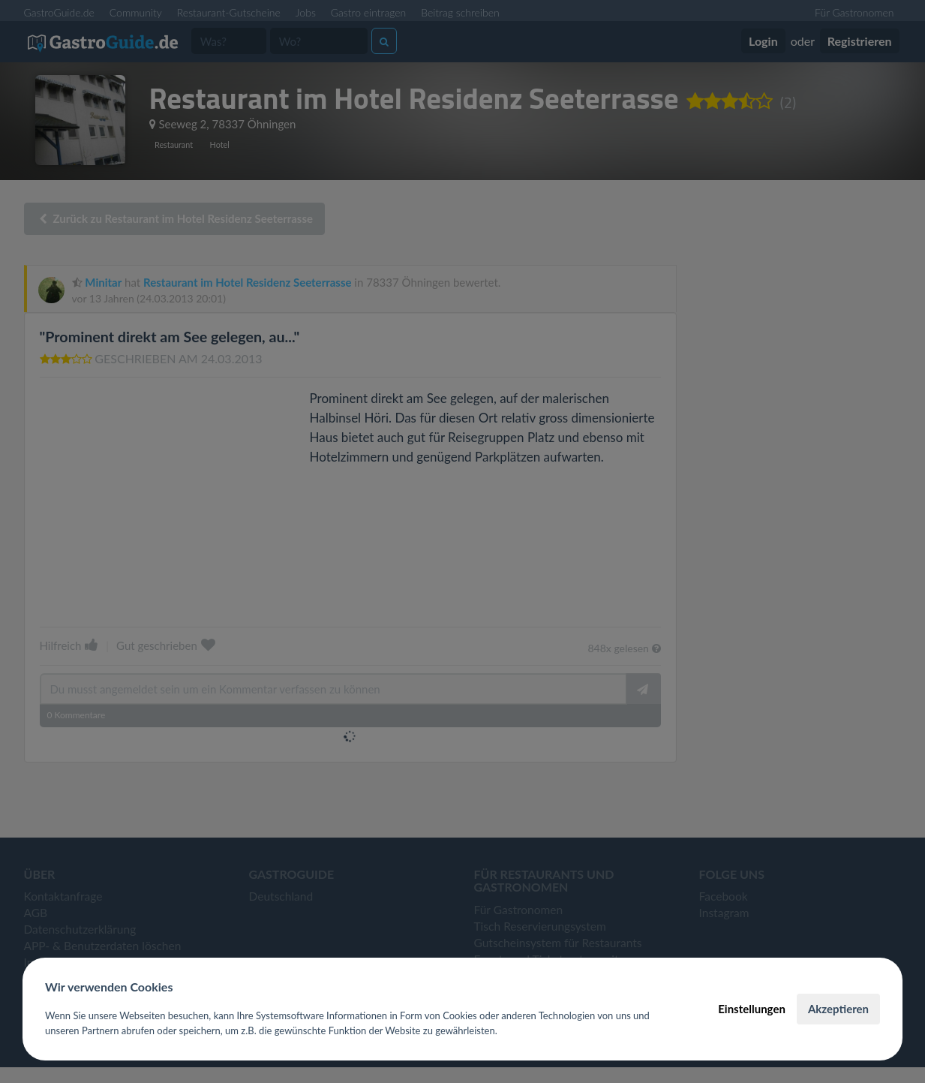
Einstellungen (751, 1008)
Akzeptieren (838, 1008)
